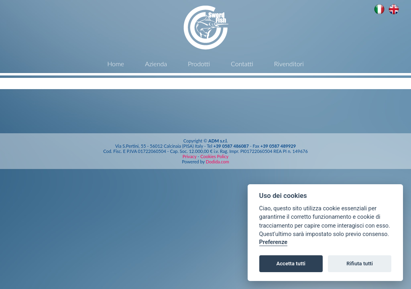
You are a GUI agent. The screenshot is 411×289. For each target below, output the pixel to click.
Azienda (156, 63)
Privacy (190, 156)
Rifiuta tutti (359, 264)
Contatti (242, 63)
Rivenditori (289, 63)
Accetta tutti (290, 264)
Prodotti (199, 63)
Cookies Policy (214, 156)
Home (115, 63)
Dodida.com (217, 161)
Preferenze (273, 242)
